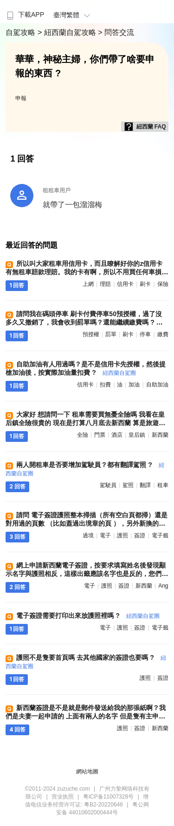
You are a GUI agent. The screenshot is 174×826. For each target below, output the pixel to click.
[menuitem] (24, 11)
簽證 (139, 535)
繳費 (162, 334)
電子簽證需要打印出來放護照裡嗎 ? (87, 615)
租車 (162, 485)
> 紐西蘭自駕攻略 (68, 32)
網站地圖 (87, 771)
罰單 (110, 334)
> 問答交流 (116, 32)
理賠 (105, 284)
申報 (20, 98)
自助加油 (157, 384)
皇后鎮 (137, 435)
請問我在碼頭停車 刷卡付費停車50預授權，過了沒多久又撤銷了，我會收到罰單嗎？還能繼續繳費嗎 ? (86, 322)
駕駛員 (108, 485)
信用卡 (125, 284)
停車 (145, 334)
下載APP (24, 14)
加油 (134, 384)
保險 (162, 284)
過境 (88, 535)
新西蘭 (160, 435)
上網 (88, 284)
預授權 (91, 334)
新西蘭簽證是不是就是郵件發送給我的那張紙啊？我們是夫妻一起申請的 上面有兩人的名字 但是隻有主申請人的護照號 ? (86, 716)
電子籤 (160, 535)
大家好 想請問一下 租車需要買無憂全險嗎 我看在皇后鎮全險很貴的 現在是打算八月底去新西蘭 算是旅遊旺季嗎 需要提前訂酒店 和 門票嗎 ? (85, 423)
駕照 (128, 485)
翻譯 (145, 485)
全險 (82, 435)
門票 (99, 435)
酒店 (116, 435)
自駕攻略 (21, 32)
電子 (105, 535)
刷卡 (145, 284)
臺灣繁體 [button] (73, 15)
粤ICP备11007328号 (108, 796)
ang (163, 585)
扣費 (105, 384)
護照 (122, 535)
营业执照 (63, 796)
